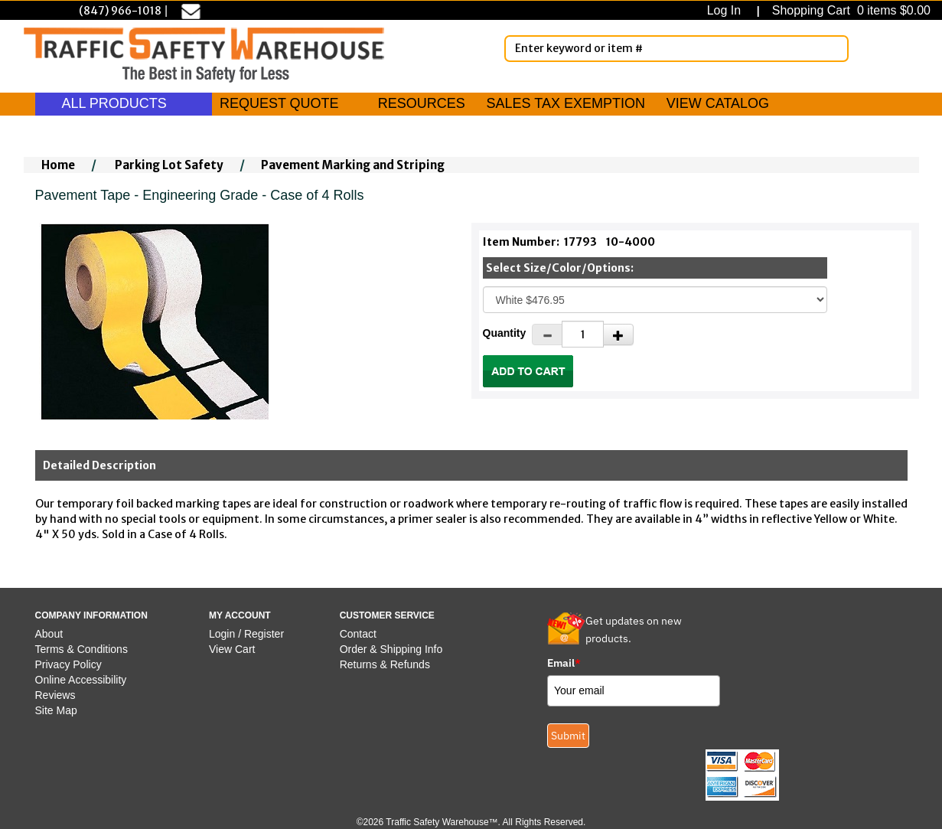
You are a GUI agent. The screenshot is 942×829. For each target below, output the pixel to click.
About (49, 634)
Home (58, 165)
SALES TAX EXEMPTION (566, 103)
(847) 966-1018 (120, 11)
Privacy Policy (68, 664)
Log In (727, 10)
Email (564, 663)
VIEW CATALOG (718, 103)
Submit (568, 736)
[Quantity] (583, 334)
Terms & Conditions (81, 649)
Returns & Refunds (385, 664)
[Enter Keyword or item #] (676, 48)
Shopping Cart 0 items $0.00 (849, 10)
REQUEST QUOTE (279, 103)
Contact (358, 634)
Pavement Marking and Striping (353, 165)
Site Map (56, 710)
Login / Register (246, 634)
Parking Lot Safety (169, 165)
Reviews (55, 695)
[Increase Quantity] (618, 334)
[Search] (834, 48)
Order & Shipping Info (391, 649)
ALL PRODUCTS (123, 103)
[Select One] (655, 299)
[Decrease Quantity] (547, 334)
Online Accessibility (81, 680)
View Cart (232, 649)
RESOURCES (421, 103)
